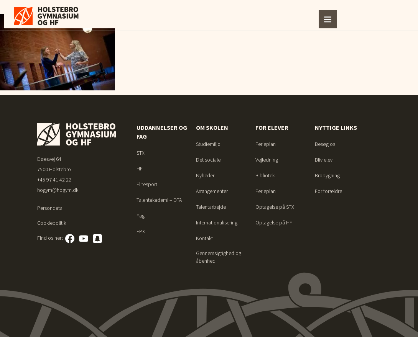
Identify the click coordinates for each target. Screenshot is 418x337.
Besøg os (325, 144)
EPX (141, 231)
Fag (141, 215)
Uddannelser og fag (162, 132)
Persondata (50, 207)
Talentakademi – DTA (159, 199)
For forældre (328, 191)
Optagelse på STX (274, 206)
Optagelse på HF (273, 222)
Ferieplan (265, 144)
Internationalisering (216, 222)
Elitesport (147, 184)
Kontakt (204, 238)
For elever (271, 127)
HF (140, 168)
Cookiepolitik (51, 222)
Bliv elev (323, 159)
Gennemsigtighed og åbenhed (218, 257)
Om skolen (212, 127)
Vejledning (266, 159)
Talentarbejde (211, 206)
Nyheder (205, 175)
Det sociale (208, 159)
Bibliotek (265, 175)
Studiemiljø (208, 144)
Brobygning (327, 175)
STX (141, 152)
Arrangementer (212, 191)
